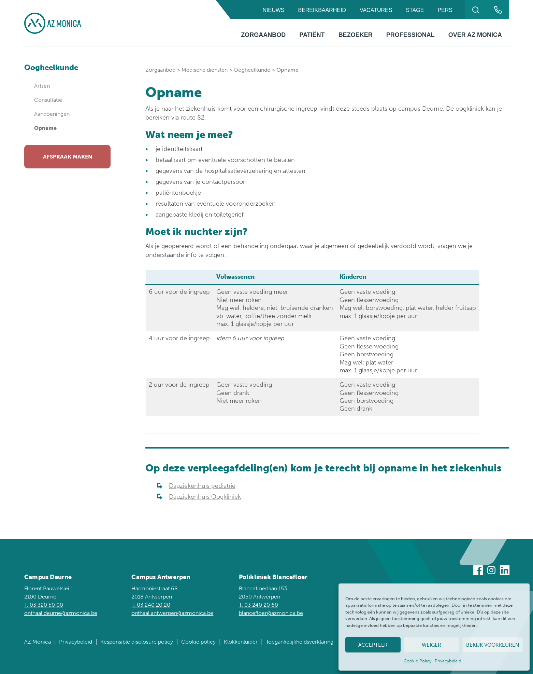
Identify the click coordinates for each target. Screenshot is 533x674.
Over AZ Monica (475, 34)
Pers (444, 10)
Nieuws (273, 10)
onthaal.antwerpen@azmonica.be (172, 613)
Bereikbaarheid (322, 10)
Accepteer (373, 645)
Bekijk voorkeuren (492, 645)
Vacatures (376, 10)
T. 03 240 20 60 (258, 605)
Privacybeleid (448, 660)
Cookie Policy (417, 660)
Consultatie (48, 100)
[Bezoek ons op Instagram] (491, 571)
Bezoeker (355, 34)
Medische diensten (205, 70)
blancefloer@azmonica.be (271, 613)
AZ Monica (37, 641)
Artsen (42, 86)
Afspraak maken (67, 156)
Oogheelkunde (252, 70)
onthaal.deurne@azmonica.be (60, 613)
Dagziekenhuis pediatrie (202, 486)
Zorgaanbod (263, 34)
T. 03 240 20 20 (150, 605)
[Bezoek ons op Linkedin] (505, 571)
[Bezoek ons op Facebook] (478, 571)
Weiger (431, 645)
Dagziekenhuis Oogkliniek (205, 496)
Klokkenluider (241, 641)
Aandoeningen (52, 114)
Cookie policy (198, 641)
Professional (410, 34)
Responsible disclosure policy (136, 641)
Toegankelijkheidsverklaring (299, 641)
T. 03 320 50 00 (43, 605)
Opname (45, 128)
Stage (415, 10)
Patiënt (312, 34)
